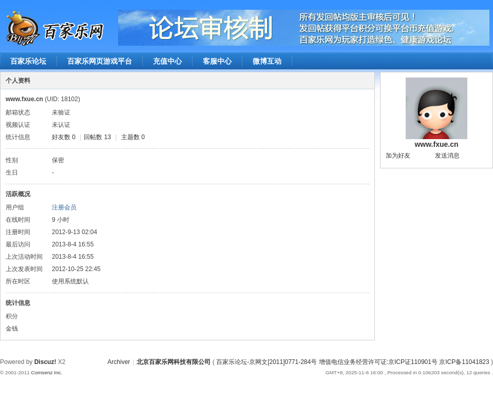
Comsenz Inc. (46, 372)
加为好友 (398, 155)
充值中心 (167, 61)
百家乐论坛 (28, 61)
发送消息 (447, 155)
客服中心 (217, 61)
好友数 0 (63, 137)
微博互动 (267, 61)
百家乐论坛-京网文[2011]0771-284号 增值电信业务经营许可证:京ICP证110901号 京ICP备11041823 (353, 362)
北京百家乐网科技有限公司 (174, 362)
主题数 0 (133, 137)
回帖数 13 (97, 137)
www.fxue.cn (436, 144)
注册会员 (64, 207)
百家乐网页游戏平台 (99, 61)
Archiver (118, 362)
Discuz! (45, 362)
